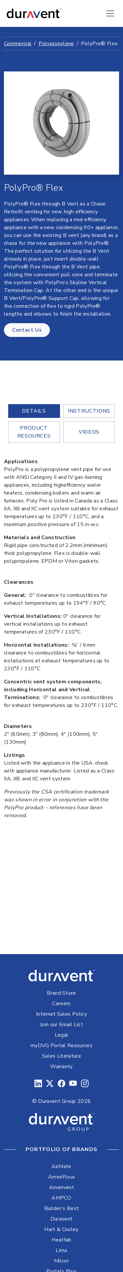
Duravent (62, 1219)
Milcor (61, 1260)
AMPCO (61, 1198)
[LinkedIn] (38, 1084)
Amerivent (61, 1187)
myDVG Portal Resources (61, 1045)
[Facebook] (61, 1084)
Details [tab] (34, 411)
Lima (61, 1250)
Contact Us (27, 330)
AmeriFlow (61, 1177)
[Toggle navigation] (110, 13)
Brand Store (61, 993)
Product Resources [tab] (34, 432)
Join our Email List (61, 1024)
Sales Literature (61, 1056)
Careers (61, 1003)
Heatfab (61, 1239)
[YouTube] (73, 1084)
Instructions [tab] (89, 411)
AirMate (61, 1166)
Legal (62, 1035)
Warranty (61, 1066)
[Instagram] (85, 1084)
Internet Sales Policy (61, 1014)
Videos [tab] (89, 432)
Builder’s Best (61, 1208)
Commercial (17, 43)
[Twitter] (49, 1084)
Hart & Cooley (61, 1229)
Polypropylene (56, 43)
